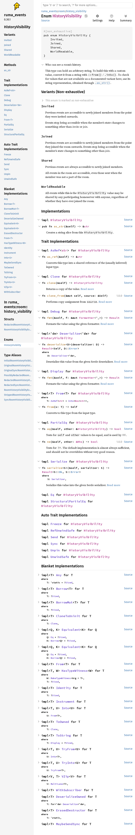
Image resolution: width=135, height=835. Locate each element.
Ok (60, 472)
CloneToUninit (68, 616)
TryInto (68, 763)
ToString (63, 735)
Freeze (56, 524)
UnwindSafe (59, 557)
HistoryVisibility (66, 220)
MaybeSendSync (68, 824)
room (61, 11)
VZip (65, 776)
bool (117, 429)
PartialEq (58, 422)
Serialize (58, 461)
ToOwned (62, 722)
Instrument (65, 701)
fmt (49, 317)
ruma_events (49, 11)
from (50, 406)
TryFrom (68, 749)
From (59, 393)
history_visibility (76, 11)
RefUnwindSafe (62, 530)
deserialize (56, 344)
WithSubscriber (69, 790)
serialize (54, 468)
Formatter (86, 317)
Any (59, 575)
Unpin (55, 550)
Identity (63, 688)
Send (54, 537)
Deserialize (70, 333)
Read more (87, 289)
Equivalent (71, 630)
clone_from (55, 295)
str (86, 226)
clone (51, 283)
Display (56, 371)
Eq (52, 495)
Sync (54, 544)
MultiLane (57, 783)
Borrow (61, 589)
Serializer (58, 479)
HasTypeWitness (75, 671)
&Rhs (79, 441)
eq (48, 429)
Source (45, 20)
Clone (55, 276)
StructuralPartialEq (68, 501)
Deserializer (60, 355)
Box (77, 400)
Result (114, 317)
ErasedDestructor (71, 810)
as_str (59, 226)
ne (48, 441)
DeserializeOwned (71, 797)
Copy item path (86, 16)
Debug (55, 311)
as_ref (52, 256)
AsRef (55, 250)
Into (71, 400)
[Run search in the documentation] (86, 5)
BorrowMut (64, 602)
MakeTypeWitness (61, 678)
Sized (68, 582)
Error (73, 348)
